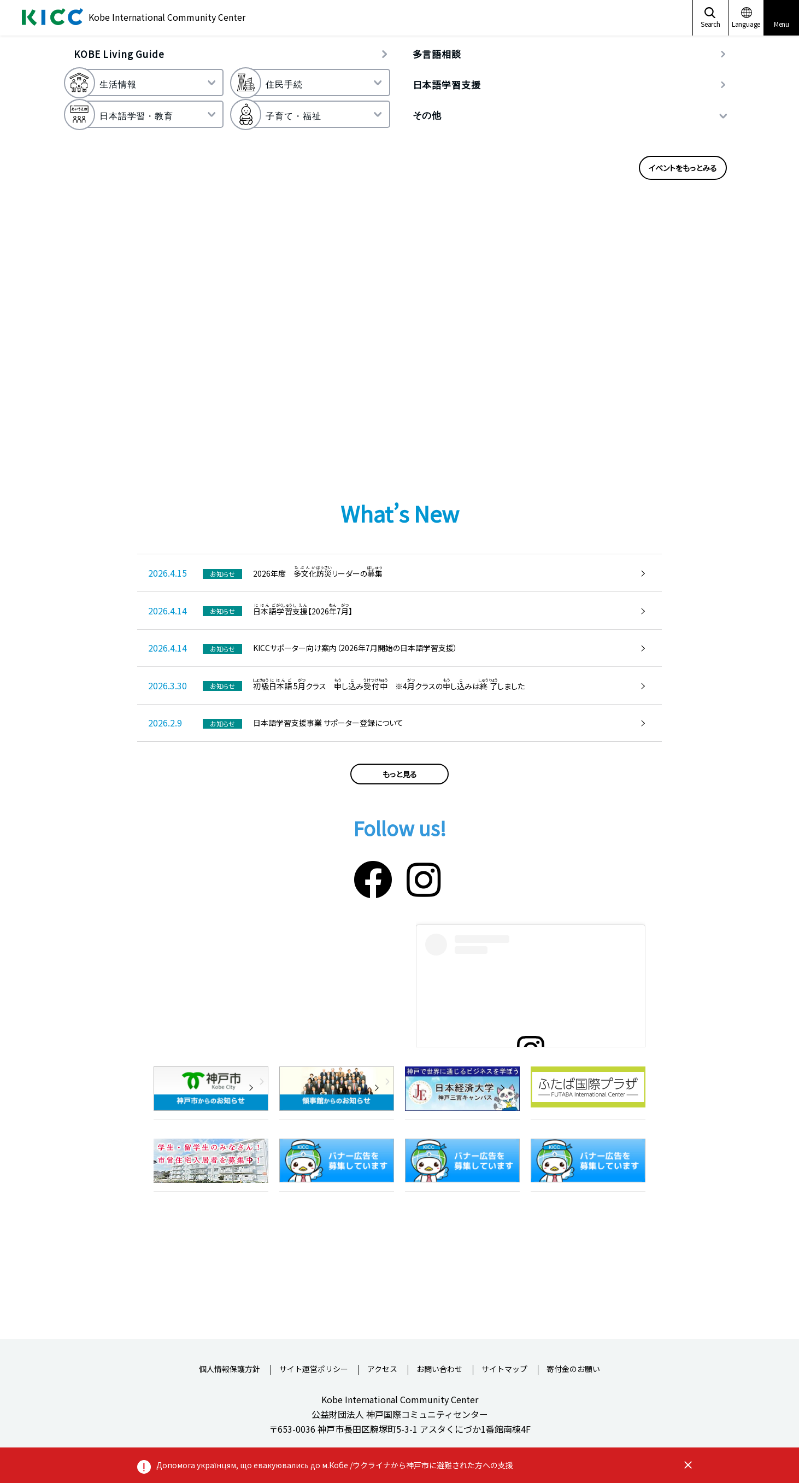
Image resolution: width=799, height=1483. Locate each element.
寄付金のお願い (573, 1369)
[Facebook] (373, 877)
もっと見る (400, 774)
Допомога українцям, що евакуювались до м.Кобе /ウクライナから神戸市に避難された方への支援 (334, 1464)
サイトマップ (504, 1369)
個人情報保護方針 (229, 1369)
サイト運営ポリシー (313, 1369)
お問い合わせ (439, 1369)
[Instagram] (423, 877)
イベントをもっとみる (683, 167)
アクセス (382, 1369)
